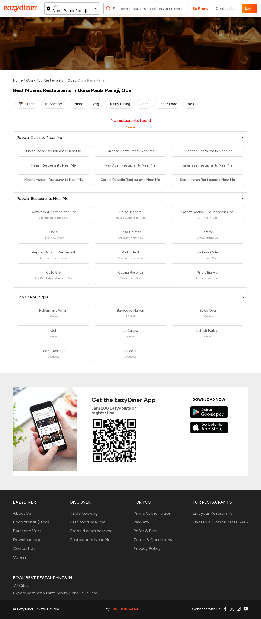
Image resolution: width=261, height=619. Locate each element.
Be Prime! (201, 8)
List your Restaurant (212, 513)
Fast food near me (88, 522)
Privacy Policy (147, 548)
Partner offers (27, 530)
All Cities (21, 585)
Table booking (84, 513)
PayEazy (141, 522)
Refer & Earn (145, 530)
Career (19, 557)
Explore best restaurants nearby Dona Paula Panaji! (57, 593)
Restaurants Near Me (90, 539)
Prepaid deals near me (91, 530)
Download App (27, 539)
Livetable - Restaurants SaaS (220, 522)
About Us (22, 513)
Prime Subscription (152, 513)
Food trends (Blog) (31, 522)
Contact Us (225, 8)
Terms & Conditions (152, 539)
